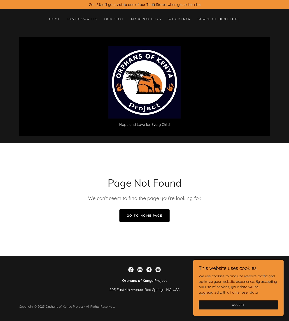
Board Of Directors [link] (219, 19)
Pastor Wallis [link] (82, 19)
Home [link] (54, 19)
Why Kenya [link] (179, 19)
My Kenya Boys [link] (146, 19)
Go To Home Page (144, 216)
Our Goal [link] (114, 19)
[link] (144, 82)
